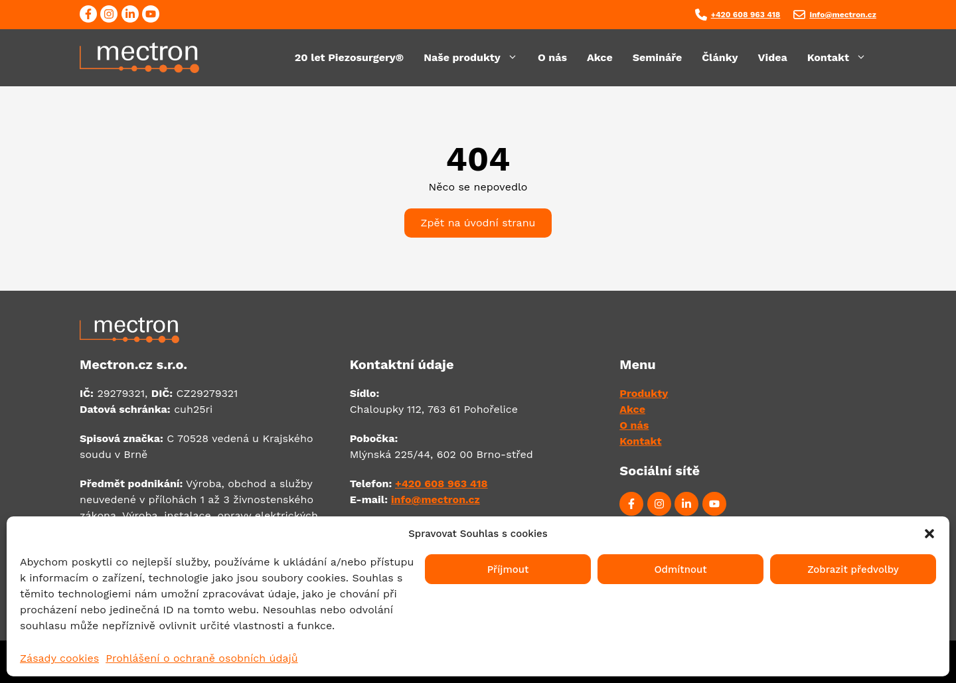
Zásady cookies (59, 658)
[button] (929, 533)
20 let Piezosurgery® (349, 57)
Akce (600, 57)
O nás (552, 57)
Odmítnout (680, 569)
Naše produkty (476, 58)
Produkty (643, 393)
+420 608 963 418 (746, 14)
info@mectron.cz (842, 14)
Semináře (657, 57)
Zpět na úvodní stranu (478, 222)
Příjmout (508, 569)
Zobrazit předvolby (853, 569)
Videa (772, 57)
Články (720, 57)
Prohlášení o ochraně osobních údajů (201, 658)
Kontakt (841, 58)
